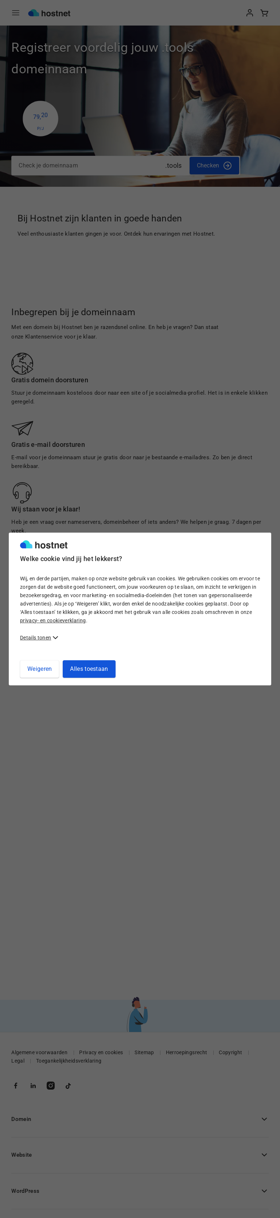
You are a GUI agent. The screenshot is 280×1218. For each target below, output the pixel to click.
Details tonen (35, 638)
